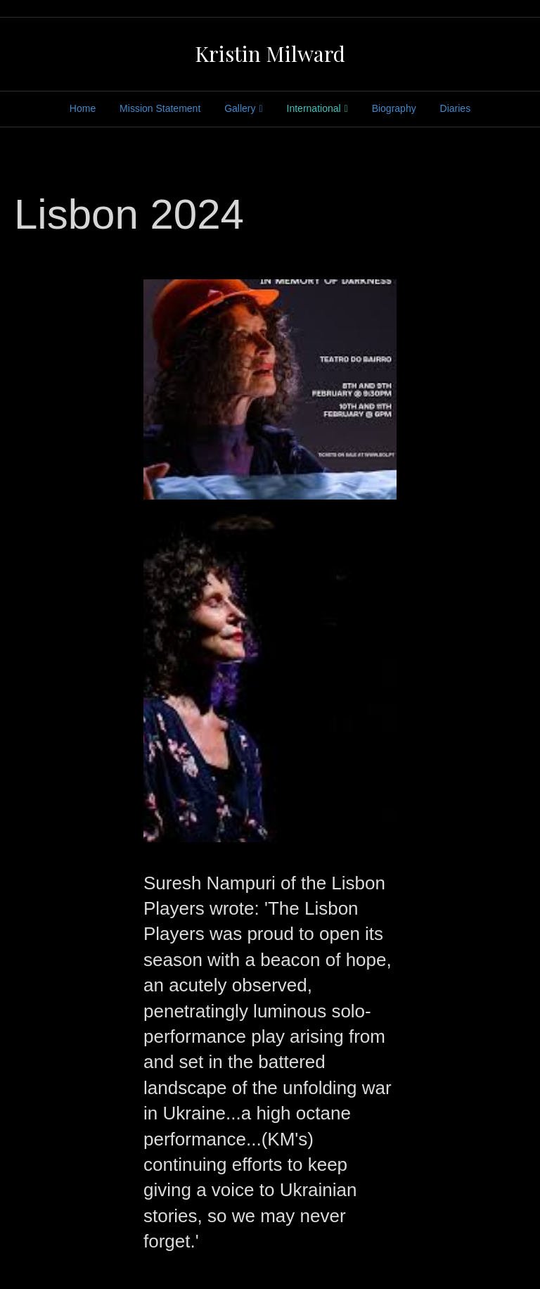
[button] (270, 389)
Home (83, 108)
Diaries (455, 108)
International (314, 108)
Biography (394, 108)
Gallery (239, 108)
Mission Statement (160, 108)
